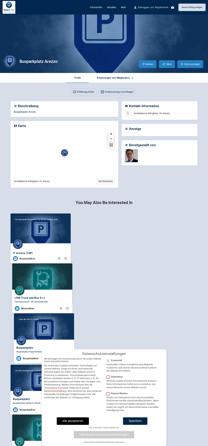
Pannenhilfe (96, 7)
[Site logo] (9, 7)
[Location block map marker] (64, 152)
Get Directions (105, 181)
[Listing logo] (9, 61)
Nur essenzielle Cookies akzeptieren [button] (104, 430)
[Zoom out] (111, 138)
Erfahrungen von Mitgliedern (115, 77)
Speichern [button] (135, 423)
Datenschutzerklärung (55, 393)
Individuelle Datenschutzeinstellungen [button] (104, 436)
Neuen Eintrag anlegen (192, 7)
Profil (77, 77)
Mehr (123, 7)
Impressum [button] (119, 444)
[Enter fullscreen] (111, 145)
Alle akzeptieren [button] (72, 423)
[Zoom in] (111, 134)
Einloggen (143, 7)
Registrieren (161, 7)
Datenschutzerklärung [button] (105, 444)
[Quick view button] (59, 258)
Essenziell (115, 362)
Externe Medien (118, 395)
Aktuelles (111, 7)
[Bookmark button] (65, 258)
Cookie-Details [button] (89, 444)
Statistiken (115, 378)
